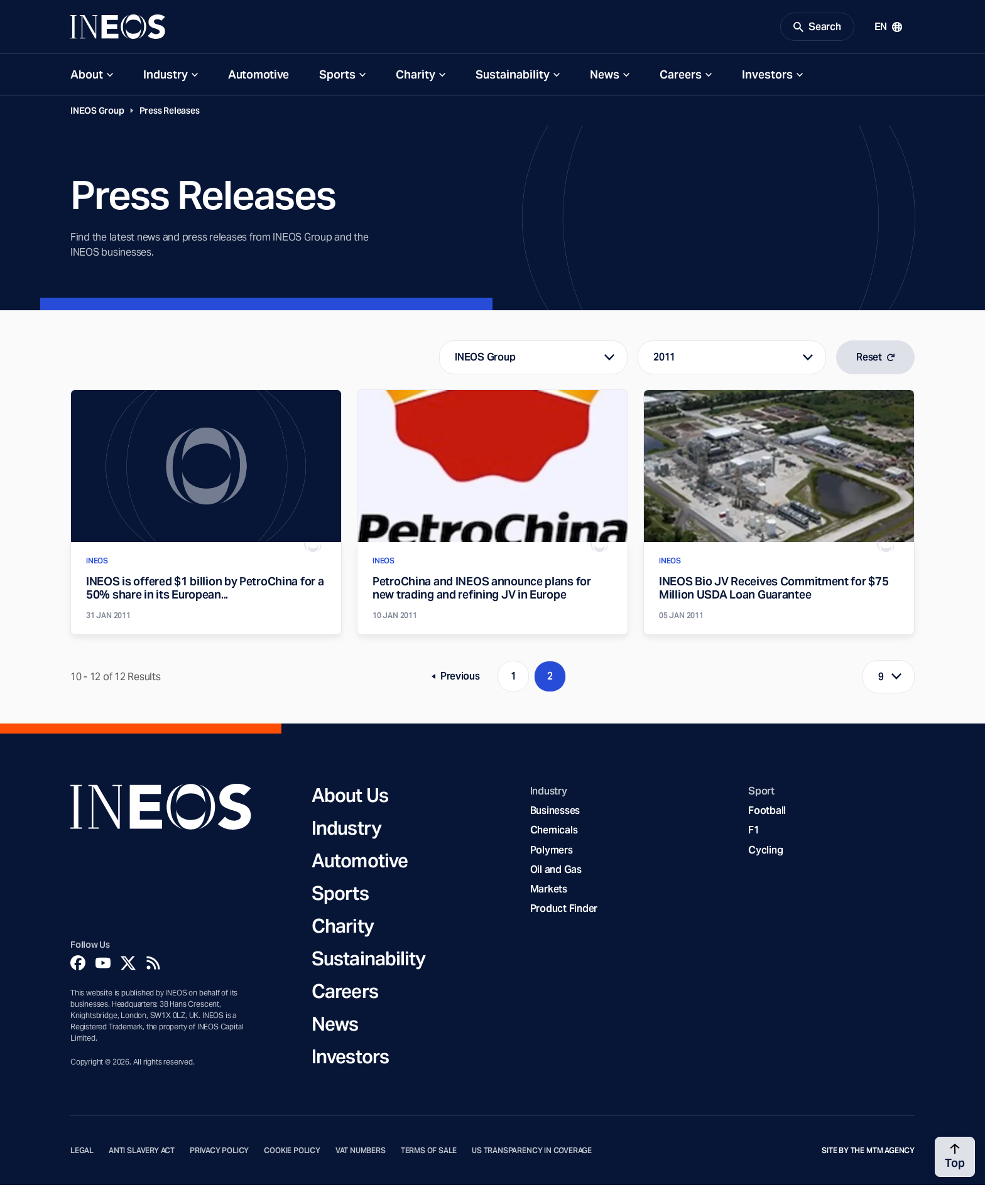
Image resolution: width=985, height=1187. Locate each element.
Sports (337, 76)
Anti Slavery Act (142, 1152)
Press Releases (169, 112)
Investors (767, 76)
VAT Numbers (360, 1152)
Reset (875, 359)
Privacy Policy (219, 1152)
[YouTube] (103, 964)
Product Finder (563, 910)
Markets (548, 891)
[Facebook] (77, 964)
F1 (753, 832)
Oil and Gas (556, 871)
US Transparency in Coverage (532, 1152)
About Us (350, 797)
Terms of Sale (429, 1152)
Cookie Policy (292, 1152)
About (86, 76)
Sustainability (513, 76)
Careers (681, 76)
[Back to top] (955, 1157)
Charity (415, 76)
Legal (82, 1152)
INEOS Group (97, 112)
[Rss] (153, 964)
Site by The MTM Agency (868, 1152)
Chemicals (554, 832)
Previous (460, 680)
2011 (664, 359)
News (604, 76)
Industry (165, 76)
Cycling (765, 851)
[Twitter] (128, 964)
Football (767, 812)
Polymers (551, 851)
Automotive (258, 76)
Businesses (555, 812)
